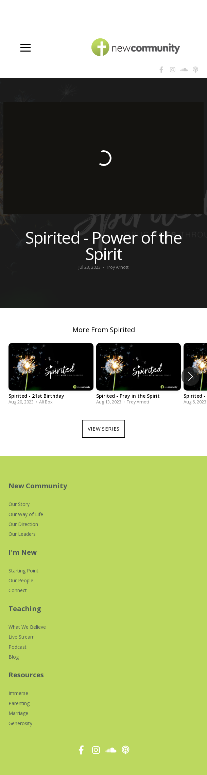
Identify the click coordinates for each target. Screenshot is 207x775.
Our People (20, 580)
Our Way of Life (25, 514)
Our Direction (23, 524)
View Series (103, 428)
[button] (190, 376)
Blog (13, 657)
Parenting (19, 703)
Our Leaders (22, 534)
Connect (17, 590)
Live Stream (21, 637)
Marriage (18, 713)
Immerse (18, 693)
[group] (50, 376)
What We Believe (27, 627)
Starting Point (23, 570)
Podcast (17, 647)
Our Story (19, 504)
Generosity (20, 723)
